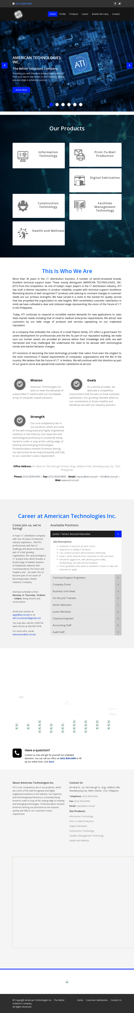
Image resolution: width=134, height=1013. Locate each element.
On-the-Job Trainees (64, 595)
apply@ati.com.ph (21, 611)
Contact (116, 14)
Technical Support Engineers (69, 574)
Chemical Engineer (63, 615)
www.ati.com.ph (70, 477)
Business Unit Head (64, 588)
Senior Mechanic (62, 602)
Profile (62, 14)
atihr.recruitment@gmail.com (27, 615)
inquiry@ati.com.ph (87, 473)
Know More (21, 89)
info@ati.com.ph (109, 473)
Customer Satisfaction (97, 1000)
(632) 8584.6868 (57, 473)
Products (73, 14)
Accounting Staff (62, 622)
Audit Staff (59, 629)
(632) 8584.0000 (31, 473)
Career (85, 14)
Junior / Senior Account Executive (71, 531)
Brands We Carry (100, 14)
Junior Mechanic (62, 608)
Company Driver (62, 581)
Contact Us (116, 1000)
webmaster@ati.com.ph (24, 631)
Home (53, 14)
